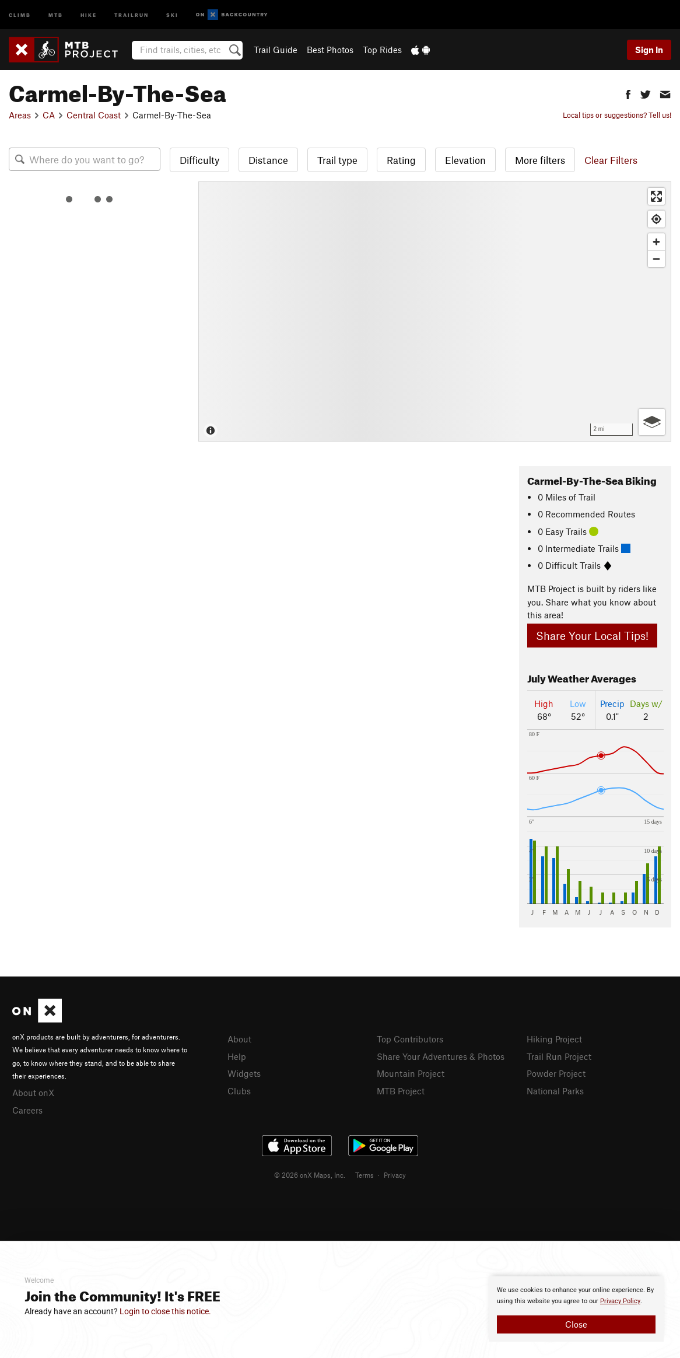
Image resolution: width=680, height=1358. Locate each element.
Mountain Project (410, 1073)
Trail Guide (275, 49)
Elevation (465, 160)
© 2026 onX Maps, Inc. (309, 1175)
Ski (172, 14)
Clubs (239, 1091)
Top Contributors (410, 1039)
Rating (401, 160)
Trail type (337, 160)
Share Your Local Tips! (592, 635)
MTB (55, 14)
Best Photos (330, 49)
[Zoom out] (656, 258)
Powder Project (556, 1073)
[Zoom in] (656, 241)
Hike (88, 14)
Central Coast (93, 115)
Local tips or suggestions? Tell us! (617, 115)
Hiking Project (554, 1039)
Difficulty (199, 160)
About (239, 1039)
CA (49, 115)
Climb (20, 14)
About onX (33, 1092)
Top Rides (382, 49)
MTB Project (401, 1091)
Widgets (244, 1073)
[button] (628, 93)
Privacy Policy (620, 1301)
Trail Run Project (559, 1056)
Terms (364, 1175)
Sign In (649, 49)
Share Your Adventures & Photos (440, 1056)
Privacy (395, 1175)
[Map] (435, 311)
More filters (540, 160)
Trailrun (131, 14)
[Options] (652, 422)
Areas (20, 115)
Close (576, 1324)
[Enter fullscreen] (656, 196)
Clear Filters (610, 160)
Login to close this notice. (165, 1311)
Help (236, 1056)
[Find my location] (656, 219)
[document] (576, 1309)
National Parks (555, 1091)
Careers (27, 1110)
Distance (268, 160)
